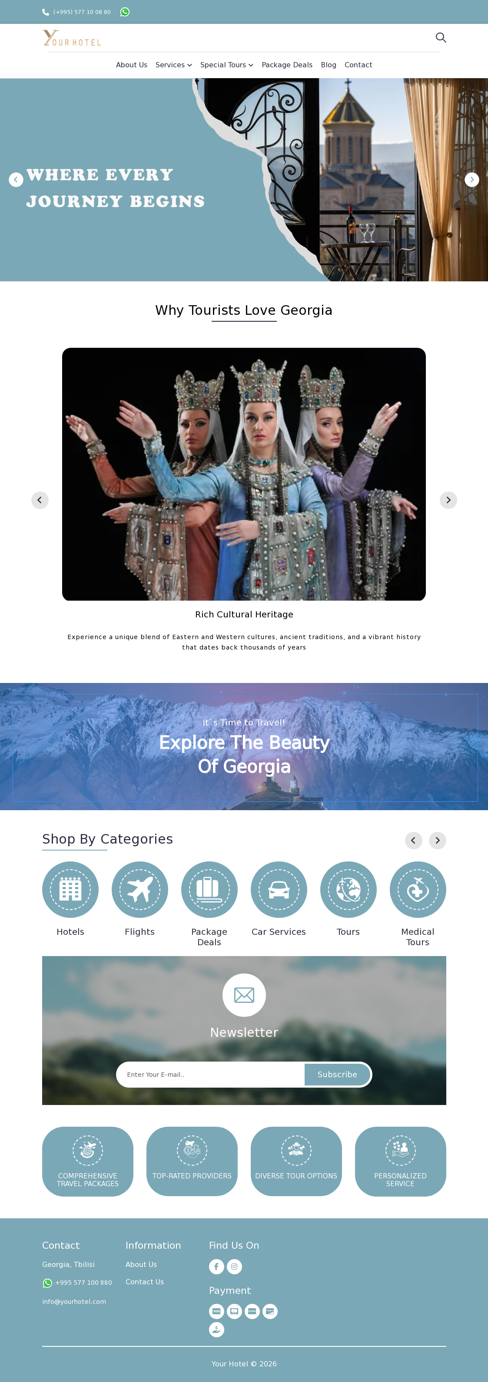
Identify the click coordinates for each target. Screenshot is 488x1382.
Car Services (279, 932)
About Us (141, 1264)
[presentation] (40, 500)
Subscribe (337, 1074)
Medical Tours (418, 937)
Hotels (70, 932)
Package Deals (209, 937)
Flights (140, 932)
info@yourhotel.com (74, 1301)
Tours (348, 932)
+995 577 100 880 (83, 1282)
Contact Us (145, 1282)
